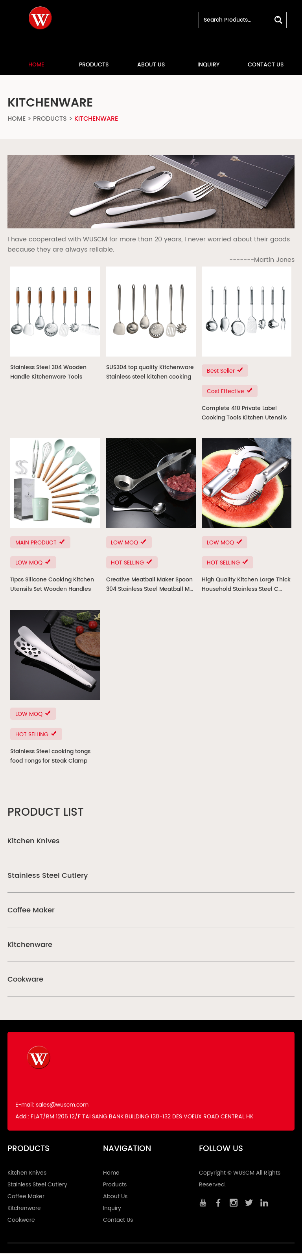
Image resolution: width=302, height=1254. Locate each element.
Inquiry (208, 64)
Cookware (25, 980)
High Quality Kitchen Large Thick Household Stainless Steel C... (246, 585)
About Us (151, 64)
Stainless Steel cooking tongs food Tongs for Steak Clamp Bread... (50, 757)
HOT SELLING (132, 563)
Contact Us (266, 64)
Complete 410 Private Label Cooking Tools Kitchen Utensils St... (244, 413)
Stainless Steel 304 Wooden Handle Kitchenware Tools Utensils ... (48, 372)
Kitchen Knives (33, 842)
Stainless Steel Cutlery (47, 876)
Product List (45, 813)
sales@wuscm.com (62, 1105)
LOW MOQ (33, 563)
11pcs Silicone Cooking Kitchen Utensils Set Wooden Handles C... (52, 585)
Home (36, 64)
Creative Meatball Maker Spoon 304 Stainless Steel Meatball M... (149, 585)
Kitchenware (96, 118)
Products (94, 64)
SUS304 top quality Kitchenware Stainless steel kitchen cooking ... (150, 372)
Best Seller (225, 370)
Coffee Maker (31, 911)
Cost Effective (230, 391)
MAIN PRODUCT (40, 542)
